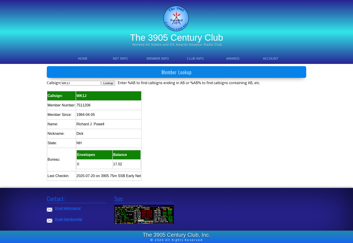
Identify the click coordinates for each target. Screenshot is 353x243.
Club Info (195, 58)
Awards (233, 58)
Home (82, 58)
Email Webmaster (68, 208)
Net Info (120, 58)
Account (270, 58)
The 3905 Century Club (176, 38)
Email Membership (68, 219)
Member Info (158, 58)
